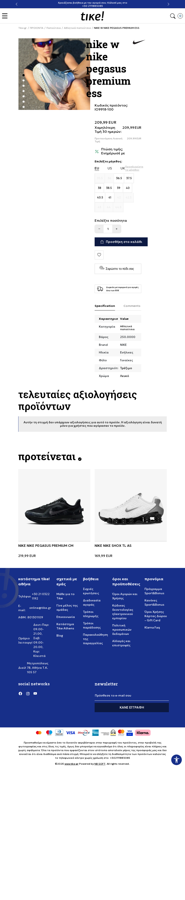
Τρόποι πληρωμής (90, 614)
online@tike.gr (40, 608)
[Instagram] (28, 693)
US (110, 168)
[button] (6, 16)
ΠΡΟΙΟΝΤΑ (36, 27)
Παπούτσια (53, 27)
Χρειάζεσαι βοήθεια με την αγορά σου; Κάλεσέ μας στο (92, 2)
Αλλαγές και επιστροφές (121, 643)
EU (97, 168)
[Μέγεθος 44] (108, 207)
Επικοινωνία (65, 617)
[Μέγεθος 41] (109, 197)
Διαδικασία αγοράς (92, 602)
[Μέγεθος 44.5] (118, 207)
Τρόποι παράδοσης (92, 625)
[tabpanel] (54, 74)
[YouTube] (35, 693)
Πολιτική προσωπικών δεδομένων (122, 629)
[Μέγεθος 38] (99, 188)
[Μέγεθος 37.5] (129, 178)
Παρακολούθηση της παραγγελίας (95, 639)
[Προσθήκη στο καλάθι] (121, 241)
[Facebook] (20, 693)
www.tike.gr (71, 763)
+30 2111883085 (92, 5)
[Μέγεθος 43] (99, 207)
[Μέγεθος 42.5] (128, 197)
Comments (131, 306)
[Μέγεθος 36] (109, 178)
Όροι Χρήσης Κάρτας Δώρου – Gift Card (155, 616)
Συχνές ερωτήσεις (91, 591)
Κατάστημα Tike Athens (65, 626)
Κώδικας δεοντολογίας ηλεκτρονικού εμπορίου (122, 612)
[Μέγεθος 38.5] (109, 188)
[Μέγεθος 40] (127, 188)
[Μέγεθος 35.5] (100, 178)
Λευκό (124, 376)
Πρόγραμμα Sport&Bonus (154, 591)
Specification (105, 306)
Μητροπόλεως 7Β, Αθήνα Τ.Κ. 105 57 (37, 667)
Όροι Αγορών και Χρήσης (124, 596)
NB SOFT (99, 763)
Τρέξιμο (126, 368)
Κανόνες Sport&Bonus (154, 602)
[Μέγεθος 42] (118, 197)
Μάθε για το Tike (65, 596)
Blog (59, 635)
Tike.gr (22, 27)
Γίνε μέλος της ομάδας (67, 608)
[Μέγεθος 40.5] (100, 197)
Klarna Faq (152, 627)
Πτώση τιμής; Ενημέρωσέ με (113, 151)
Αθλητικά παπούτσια (77, 27)
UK (123, 168)
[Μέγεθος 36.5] (119, 178)
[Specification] (105, 306)
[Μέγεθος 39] (118, 188)
